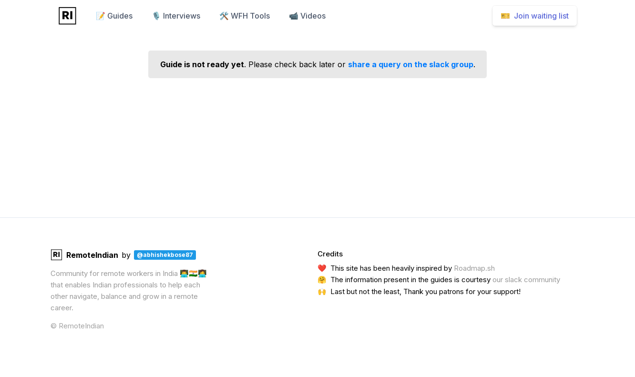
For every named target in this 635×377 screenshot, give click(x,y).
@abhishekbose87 (165, 254)
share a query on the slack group (410, 64)
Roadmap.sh (474, 268)
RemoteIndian (84, 255)
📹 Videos (307, 15)
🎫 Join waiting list (535, 15)
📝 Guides (114, 15)
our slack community (526, 279)
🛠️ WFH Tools (244, 15)
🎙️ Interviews (176, 15)
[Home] (67, 15)
